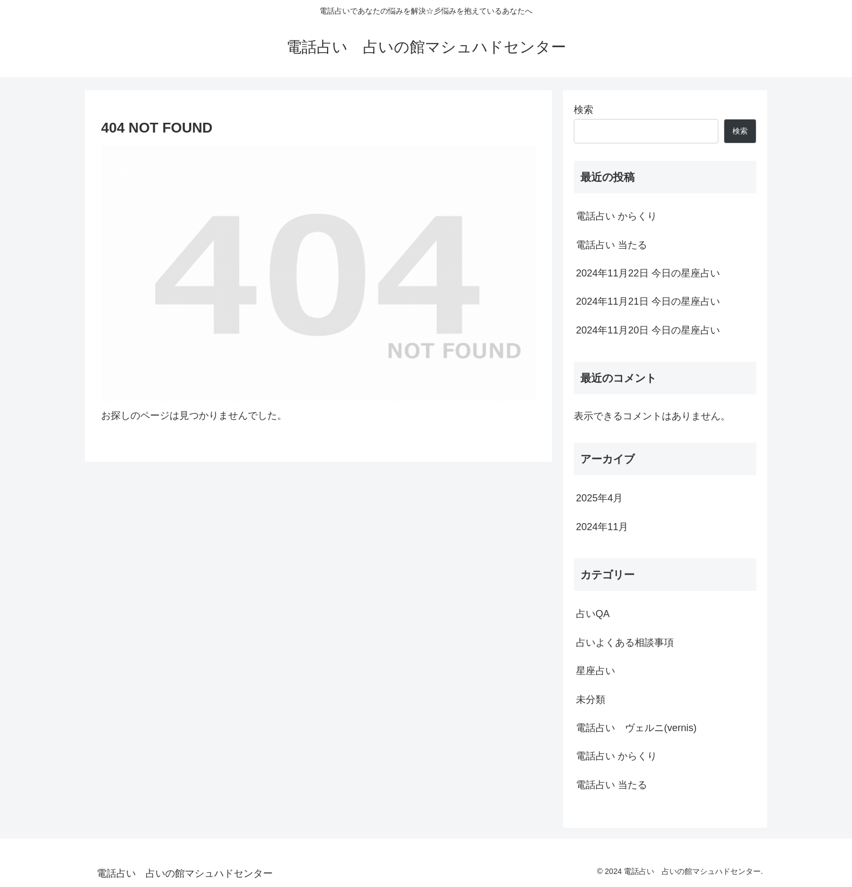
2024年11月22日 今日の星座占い (648, 273)
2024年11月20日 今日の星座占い (648, 330)
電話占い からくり (616, 216)
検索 (583, 109)
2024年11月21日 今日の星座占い (648, 301)
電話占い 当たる (611, 245)
